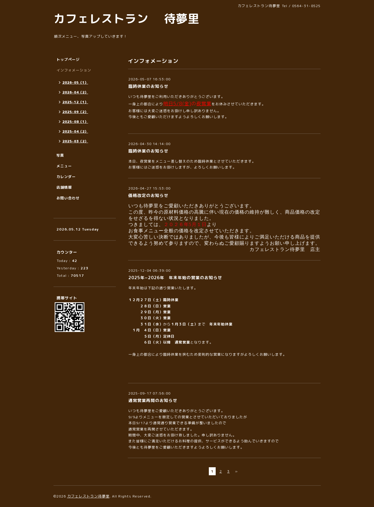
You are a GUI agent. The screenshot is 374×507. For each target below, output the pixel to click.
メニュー (64, 166)
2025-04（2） (75, 131)
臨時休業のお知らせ (148, 86)
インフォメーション (73, 70)
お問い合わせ (68, 198)
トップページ (68, 59)
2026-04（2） (75, 92)
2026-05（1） (75, 82)
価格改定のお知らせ (148, 195)
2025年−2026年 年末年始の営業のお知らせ (175, 277)
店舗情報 (64, 187)
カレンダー (66, 176)
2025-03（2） (75, 141)
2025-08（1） (75, 121)
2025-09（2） (75, 111)
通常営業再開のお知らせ (152, 400)
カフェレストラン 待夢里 (126, 18)
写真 (60, 155)
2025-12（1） (75, 102)
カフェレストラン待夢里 (88, 496)
